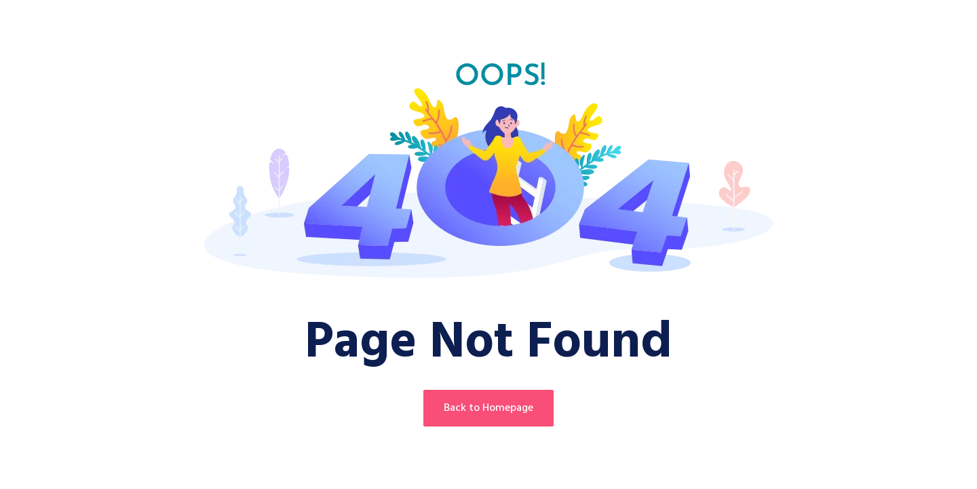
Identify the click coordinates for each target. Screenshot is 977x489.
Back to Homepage (488, 408)
